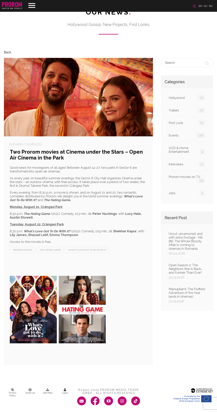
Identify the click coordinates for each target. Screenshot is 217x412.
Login (65, 391)
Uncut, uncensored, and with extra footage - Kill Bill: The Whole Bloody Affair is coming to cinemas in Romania (187, 243)
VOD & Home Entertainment (187, 150)
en (200, 6)
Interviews (187, 164)
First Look (187, 123)
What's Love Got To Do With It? (87, 250)
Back (7, 52)
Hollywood (187, 97)
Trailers (187, 110)
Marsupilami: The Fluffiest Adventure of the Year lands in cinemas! (187, 295)
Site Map (47, 391)
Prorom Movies (22, 250)
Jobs (187, 193)
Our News (108, 12)
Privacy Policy (12, 392)
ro (211, 6)
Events (187, 135)
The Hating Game (50, 250)
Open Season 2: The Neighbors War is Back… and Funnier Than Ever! (187, 271)
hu (205, 6)
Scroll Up (30, 391)
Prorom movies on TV (187, 179)
